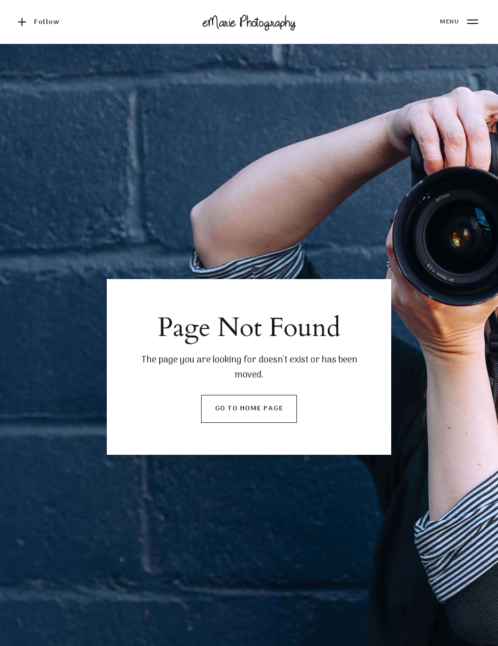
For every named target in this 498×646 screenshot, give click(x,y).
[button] (459, 22)
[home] (249, 22)
